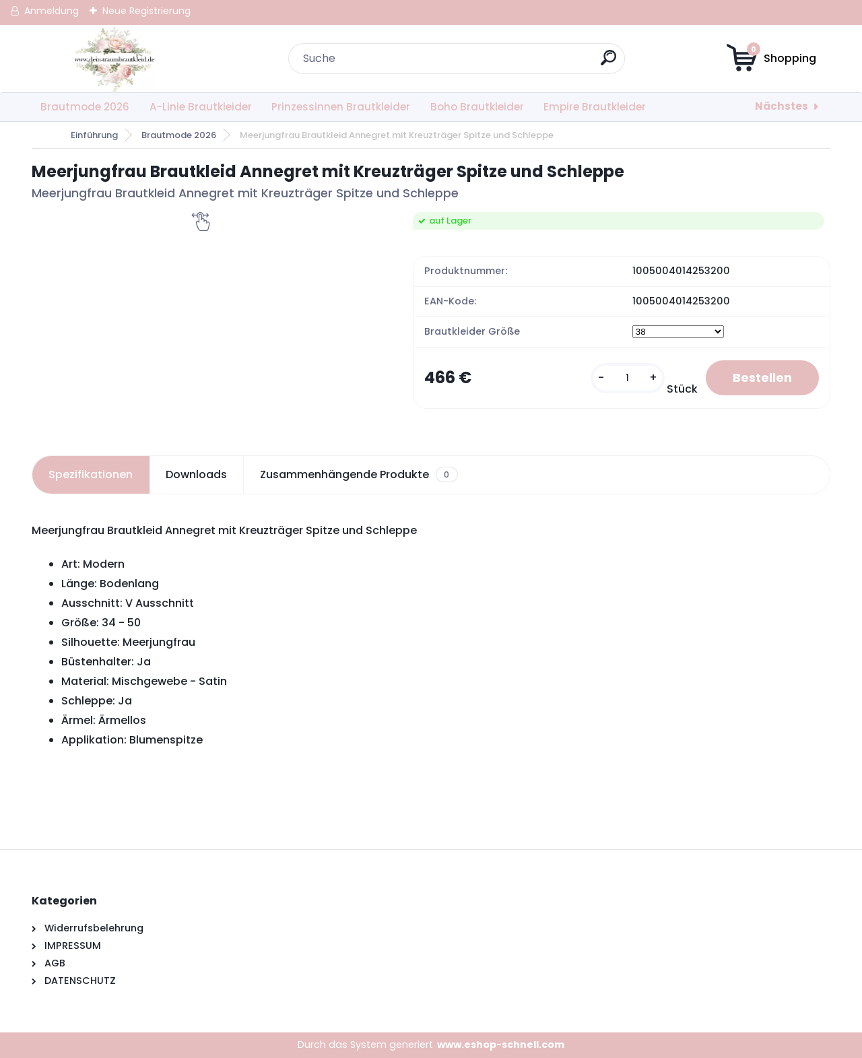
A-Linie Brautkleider (201, 107)
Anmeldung (51, 11)
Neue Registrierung (146, 11)
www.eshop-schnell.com (500, 1044)
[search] (608, 63)
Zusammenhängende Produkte (358, 475)
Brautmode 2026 (84, 107)
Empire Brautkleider (594, 107)
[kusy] (628, 378)
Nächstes (781, 106)
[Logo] (114, 58)
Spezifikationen (90, 474)
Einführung (94, 135)
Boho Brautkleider (477, 107)
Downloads (196, 474)
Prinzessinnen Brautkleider (340, 107)
